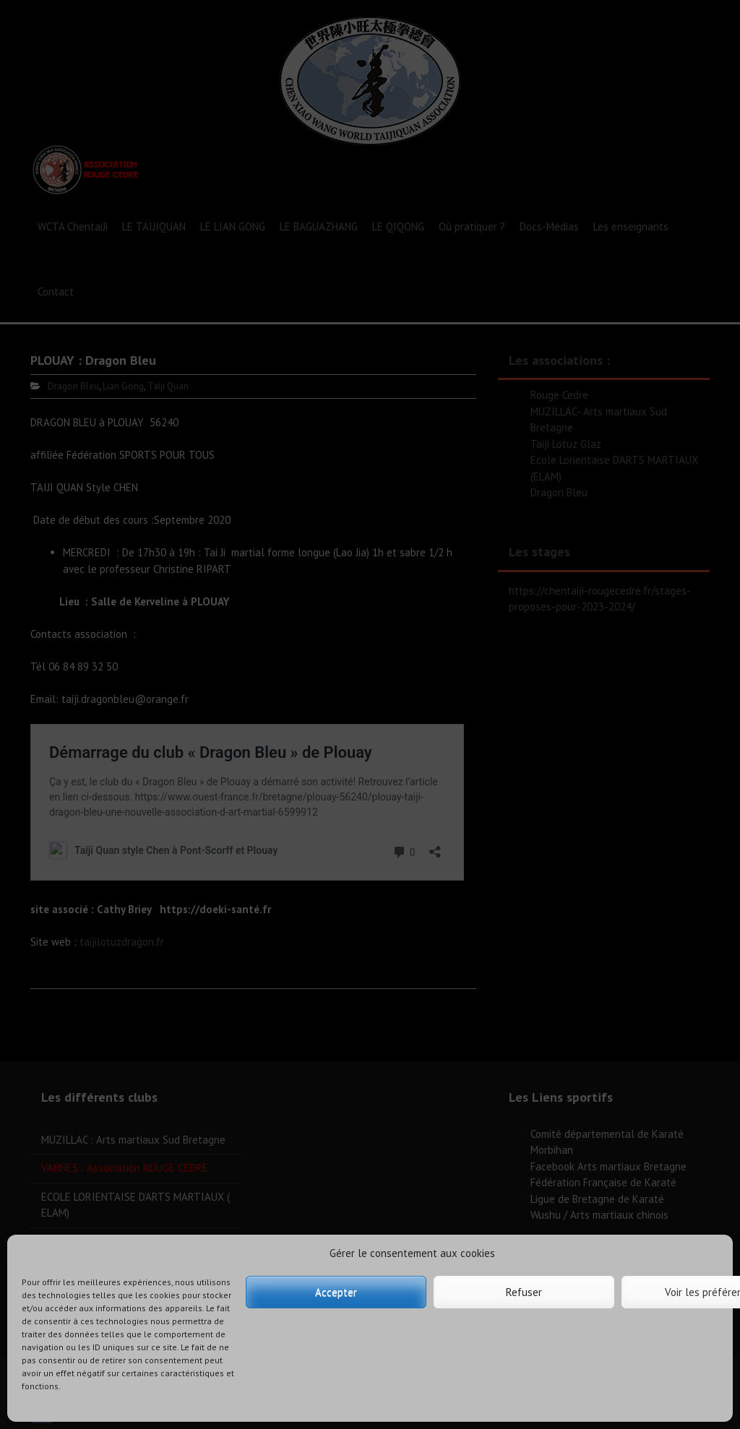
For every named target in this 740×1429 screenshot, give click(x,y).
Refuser (524, 1292)
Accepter (336, 1292)
